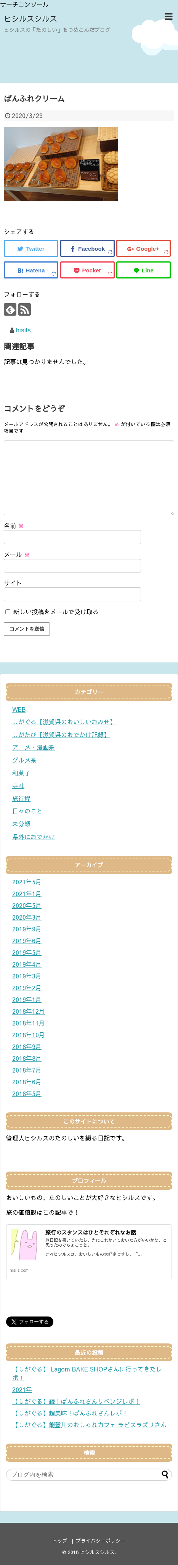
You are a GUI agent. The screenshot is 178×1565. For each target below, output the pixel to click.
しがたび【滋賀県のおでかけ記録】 (61, 734)
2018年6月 (27, 1081)
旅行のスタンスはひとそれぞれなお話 (90, 1232)
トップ (60, 1540)
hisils (23, 330)
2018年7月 (27, 1070)
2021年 (22, 1389)
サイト (13, 583)
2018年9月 (27, 1046)
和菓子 (21, 773)
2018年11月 (28, 1023)
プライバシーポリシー (100, 1540)
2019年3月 (27, 976)
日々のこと (27, 811)
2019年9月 (27, 929)
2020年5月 (27, 905)
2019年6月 (27, 940)
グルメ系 (24, 760)
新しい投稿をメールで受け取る (56, 611)
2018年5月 (27, 1093)
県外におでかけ (33, 836)
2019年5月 (27, 952)
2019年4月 (27, 964)
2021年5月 (27, 882)
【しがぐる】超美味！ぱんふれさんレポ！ (70, 1413)
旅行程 (21, 798)
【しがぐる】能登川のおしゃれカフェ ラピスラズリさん (89, 1424)
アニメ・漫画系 (33, 747)
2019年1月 (27, 999)
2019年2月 (27, 987)
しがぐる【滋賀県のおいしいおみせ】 (64, 721)
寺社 (18, 785)
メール (17, 554)
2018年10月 (28, 1034)
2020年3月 (27, 917)
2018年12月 (28, 1011)
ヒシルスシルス (30, 18)
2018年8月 (27, 1058)
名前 (14, 525)
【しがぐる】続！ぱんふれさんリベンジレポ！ (76, 1401)
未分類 (21, 823)
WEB (19, 709)
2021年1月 (27, 893)
